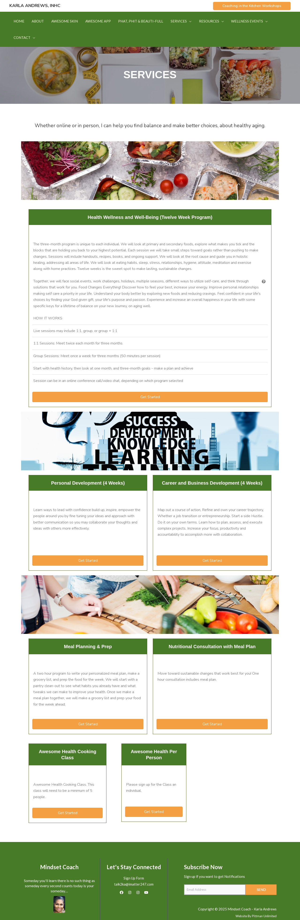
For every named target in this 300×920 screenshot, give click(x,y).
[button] (252, 6)
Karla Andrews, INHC (34, 6)
